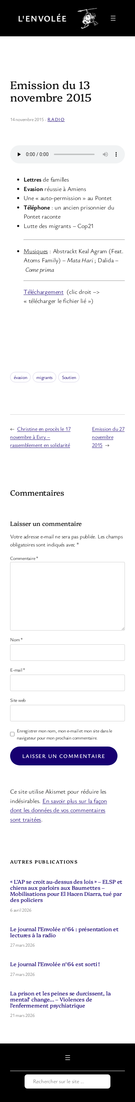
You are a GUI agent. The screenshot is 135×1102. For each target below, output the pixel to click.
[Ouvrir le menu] (113, 18)
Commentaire (24, 558)
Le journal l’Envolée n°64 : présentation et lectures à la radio (64, 932)
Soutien (69, 377)
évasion (20, 377)
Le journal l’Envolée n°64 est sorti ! (55, 964)
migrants (44, 377)
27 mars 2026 (22, 945)
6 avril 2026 (20, 910)
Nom (16, 639)
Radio (56, 119)
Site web (18, 700)
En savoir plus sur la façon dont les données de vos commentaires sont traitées (58, 810)
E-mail (17, 670)
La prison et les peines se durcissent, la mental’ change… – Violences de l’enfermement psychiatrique (60, 999)
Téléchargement (44, 292)
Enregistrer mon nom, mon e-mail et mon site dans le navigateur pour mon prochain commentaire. (64, 734)
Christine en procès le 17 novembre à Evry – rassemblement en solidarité (40, 437)
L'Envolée (42, 18)
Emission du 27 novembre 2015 (108, 437)
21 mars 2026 (22, 1015)
